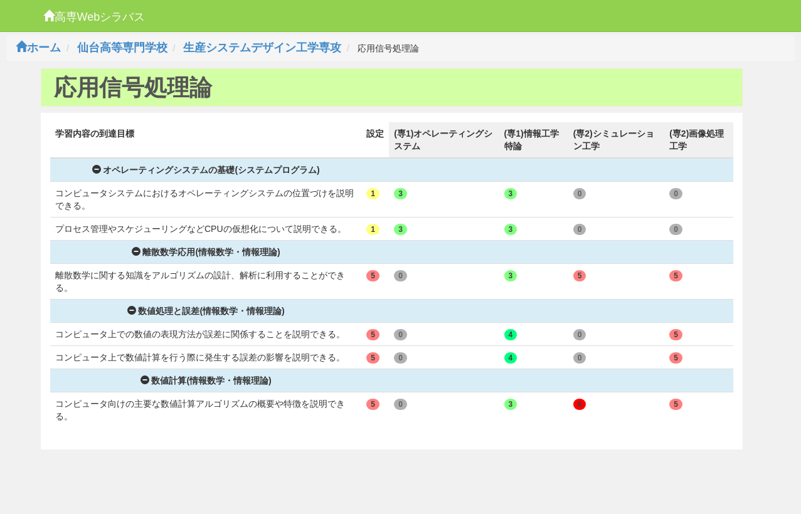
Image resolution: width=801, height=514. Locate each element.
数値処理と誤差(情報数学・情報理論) (206, 311)
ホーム (38, 47)
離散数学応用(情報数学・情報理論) (206, 252)
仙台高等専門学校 (122, 47)
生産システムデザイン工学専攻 (262, 47)
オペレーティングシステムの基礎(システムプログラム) (206, 170)
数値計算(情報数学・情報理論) (206, 380)
